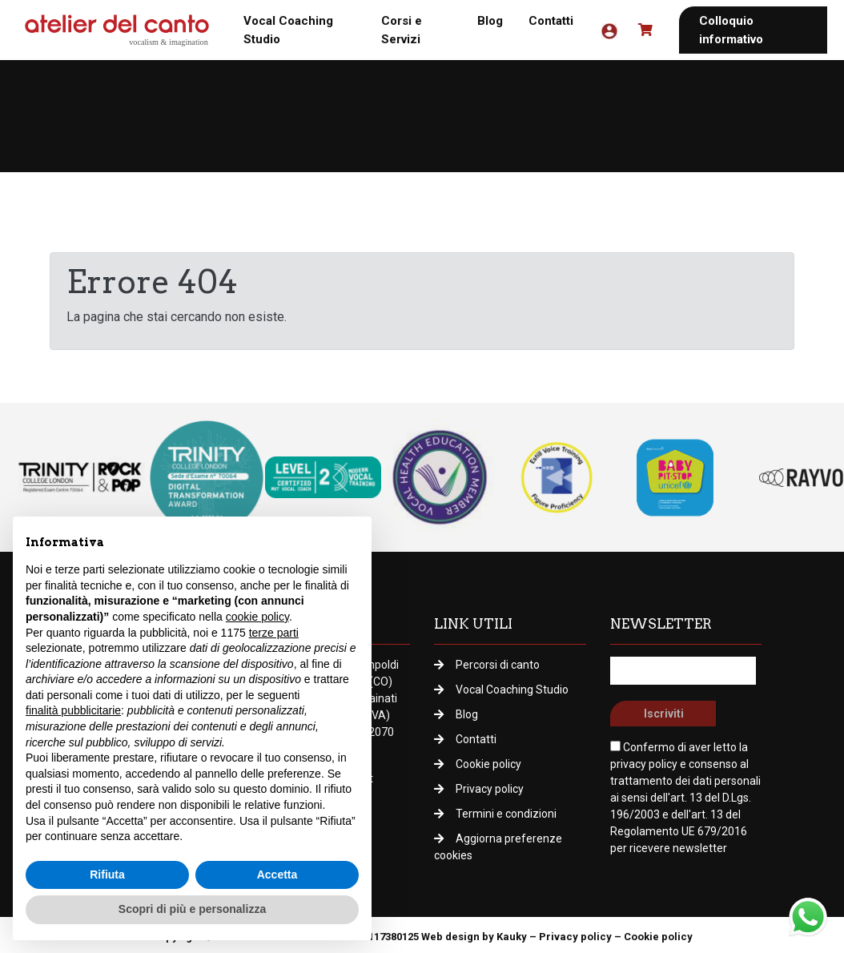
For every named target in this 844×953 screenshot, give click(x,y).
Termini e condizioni (506, 813)
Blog (490, 21)
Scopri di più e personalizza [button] (192, 909)
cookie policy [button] (257, 616)
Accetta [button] (277, 874)
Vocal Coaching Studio (288, 30)
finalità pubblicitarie (73, 710)
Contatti (551, 21)
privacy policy (643, 764)
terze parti (274, 632)
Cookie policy (488, 764)
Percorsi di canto (498, 664)
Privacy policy (490, 788)
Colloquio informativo (731, 30)
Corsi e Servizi (401, 30)
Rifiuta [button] (107, 874)
